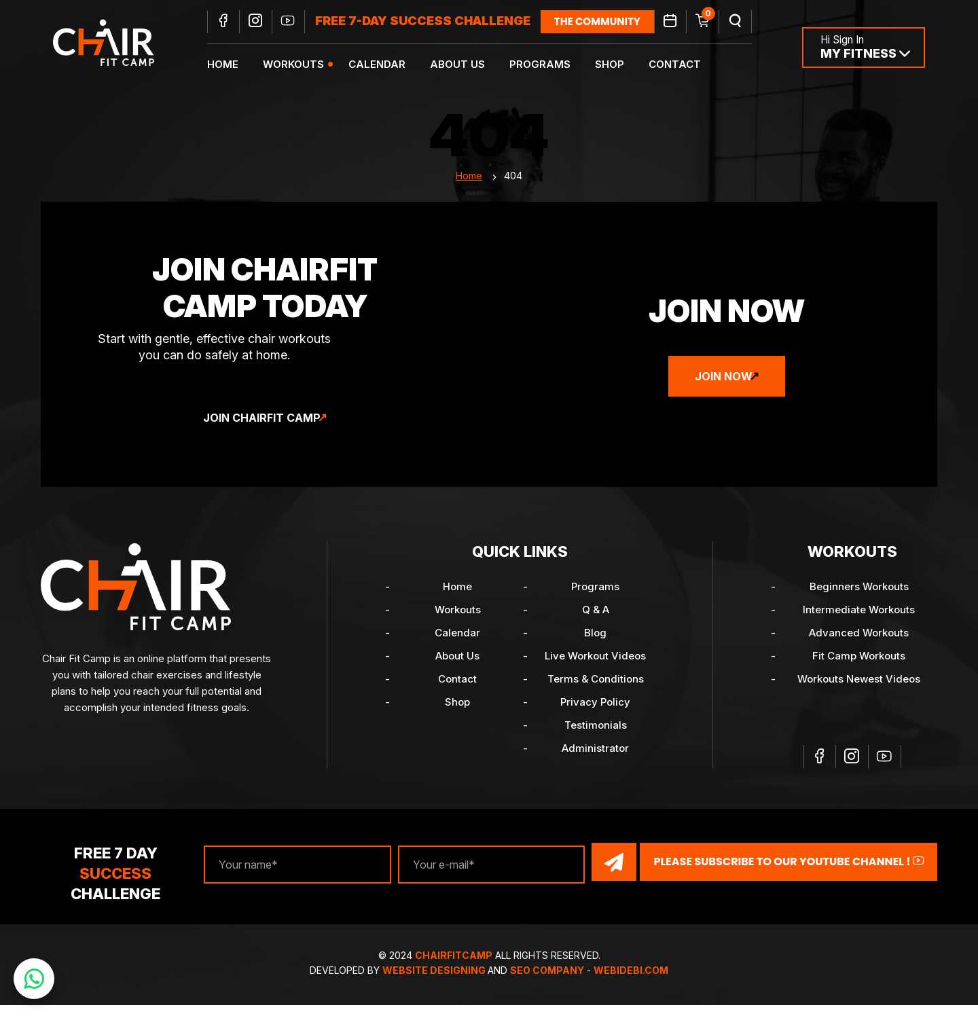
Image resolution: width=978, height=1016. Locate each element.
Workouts (302, 64)
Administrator (595, 761)
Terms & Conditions (595, 692)
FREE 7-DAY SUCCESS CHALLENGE (431, 22)
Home (231, 64)
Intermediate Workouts (859, 623)
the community (606, 22)
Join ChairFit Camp (262, 431)
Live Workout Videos (595, 669)
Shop (618, 64)
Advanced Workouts (859, 646)
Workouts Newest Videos (858, 692)
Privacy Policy (595, 715)
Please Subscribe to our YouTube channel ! (788, 874)
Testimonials (595, 738)
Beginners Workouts (859, 600)
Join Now (724, 390)
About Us (466, 64)
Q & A (595, 623)
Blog (595, 646)
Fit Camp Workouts (858, 669)
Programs (548, 64)
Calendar (385, 64)
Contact (683, 64)
